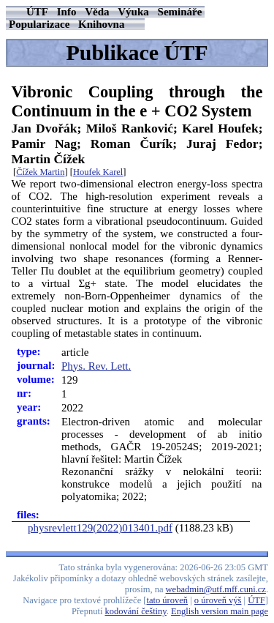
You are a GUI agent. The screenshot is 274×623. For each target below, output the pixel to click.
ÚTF (37, 12)
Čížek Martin (40, 172)
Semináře (180, 12)
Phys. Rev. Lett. (96, 366)
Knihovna (101, 24)
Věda (97, 12)
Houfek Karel (98, 172)
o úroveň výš (218, 600)
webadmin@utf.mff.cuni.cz (216, 589)
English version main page (219, 611)
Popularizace (39, 24)
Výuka (133, 12)
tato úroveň (168, 600)
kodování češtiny (136, 611)
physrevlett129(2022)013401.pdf (100, 528)
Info (67, 12)
